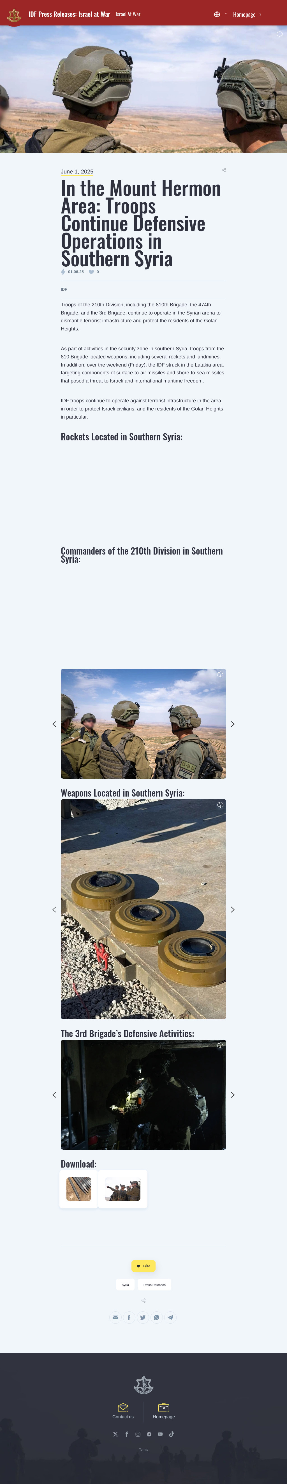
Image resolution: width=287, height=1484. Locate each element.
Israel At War (128, 14)
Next (54, 724)
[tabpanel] (143, 724)
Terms (143, 1450)
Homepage (245, 14)
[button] (220, 14)
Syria (125, 1284)
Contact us (123, 1411)
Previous (233, 724)
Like (143, 1266)
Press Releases (155, 1284)
